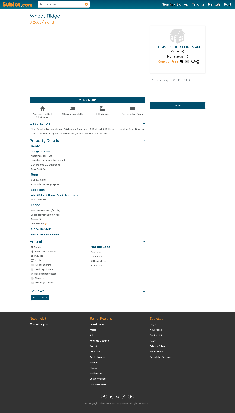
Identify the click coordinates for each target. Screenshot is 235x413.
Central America (98, 357)
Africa (93, 329)
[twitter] (110, 396)
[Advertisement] (87, 65)
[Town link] (37, 195)
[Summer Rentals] (46, 223)
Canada (94, 346)
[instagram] (117, 396)
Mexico (93, 368)
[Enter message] (177, 89)
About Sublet (157, 351)
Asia (92, 335)
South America (98, 378)
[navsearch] (64, 4)
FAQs (153, 340)
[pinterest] (124, 396)
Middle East (96, 373)
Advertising (156, 329)
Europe (94, 362)
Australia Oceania (99, 340)
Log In (153, 324)
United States (97, 324)
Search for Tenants (160, 357)
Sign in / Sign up (175, 4)
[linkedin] (131, 396)
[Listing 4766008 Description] (197, 62)
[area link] (55, 195)
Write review (40, 297)
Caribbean (95, 351)
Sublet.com (158, 318)
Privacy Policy (157, 346)
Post (227, 4)
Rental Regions (101, 318)
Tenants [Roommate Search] (198, 4)
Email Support (39, 324)
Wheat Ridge (45, 16)
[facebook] (104, 396)
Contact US (156, 335)
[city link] (71, 195)
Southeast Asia (98, 384)
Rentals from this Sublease (45, 234)
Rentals (214, 4)
